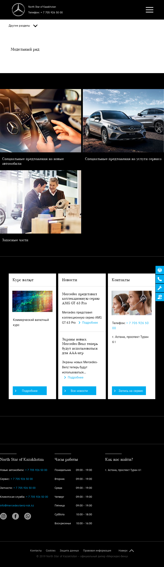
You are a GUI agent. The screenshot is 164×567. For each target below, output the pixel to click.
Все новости (76, 391)
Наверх (123, 550)
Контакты (36, 550)
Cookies (50, 550)
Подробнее (26, 391)
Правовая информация (97, 550)
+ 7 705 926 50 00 (52, 12)
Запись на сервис (128, 391)
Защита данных (69, 550)
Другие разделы (23, 26)
